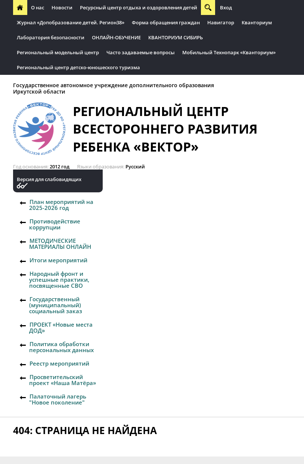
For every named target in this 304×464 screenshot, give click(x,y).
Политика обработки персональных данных (61, 347)
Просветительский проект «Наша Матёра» (62, 380)
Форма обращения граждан (166, 22)
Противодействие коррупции (54, 224)
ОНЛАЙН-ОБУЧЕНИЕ (116, 37)
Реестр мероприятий (59, 363)
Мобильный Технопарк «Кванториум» (229, 52)
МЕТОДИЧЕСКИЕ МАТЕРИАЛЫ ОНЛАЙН (60, 243)
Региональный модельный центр (58, 52)
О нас (37, 7)
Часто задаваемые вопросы (140, 52)
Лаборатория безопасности (50, 37)
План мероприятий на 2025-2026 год (61, 204)
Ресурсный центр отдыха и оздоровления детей (138, 7)
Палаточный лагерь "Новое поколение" (57, 399)
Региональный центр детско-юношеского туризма (78, 67)
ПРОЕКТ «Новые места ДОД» (61, 327)
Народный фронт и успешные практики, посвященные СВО (59, 279)
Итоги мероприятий (58, 260)
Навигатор (220, 22)
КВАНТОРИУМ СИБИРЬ (175, 37)
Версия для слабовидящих (49, 179)
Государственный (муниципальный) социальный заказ (55, 305)
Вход (226, 7)
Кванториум (257, 22)
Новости (62, 7)
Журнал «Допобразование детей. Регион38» (70, 22)
